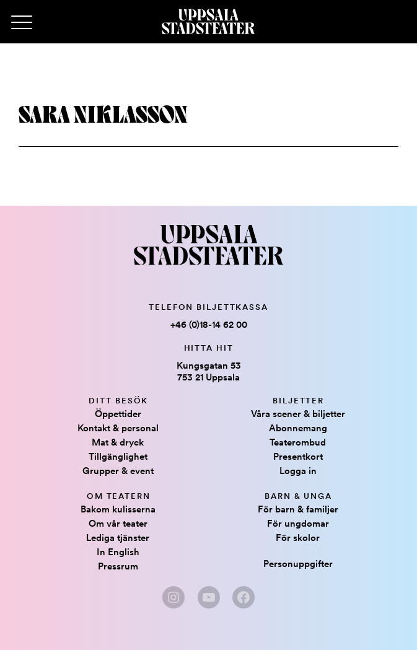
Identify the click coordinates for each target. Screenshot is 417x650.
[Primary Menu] (21, 23)
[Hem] (208, 21)
